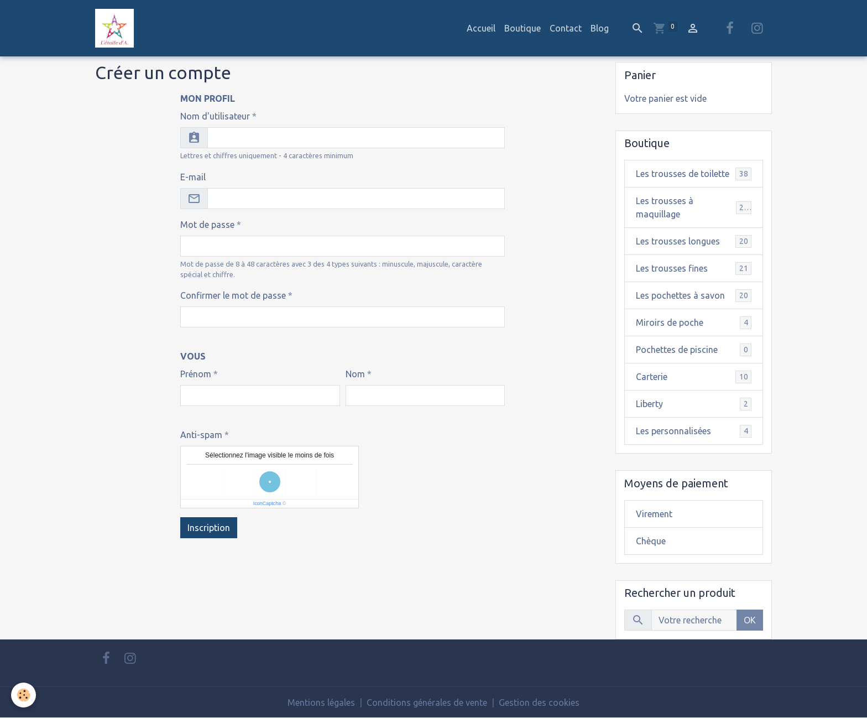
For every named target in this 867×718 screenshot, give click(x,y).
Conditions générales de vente (427, 702)
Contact (566, 28)
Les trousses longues (694, 241)
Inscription (208, 528)
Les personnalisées (694, 431)
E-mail (193, 177)
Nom (355, 374)
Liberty (694, 404)
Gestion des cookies (539, 702)
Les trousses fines (694, 268)
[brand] (116, 28)
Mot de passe (207, 225)
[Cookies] (23, 695)
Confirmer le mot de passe (233, 295)
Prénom (195, 374)
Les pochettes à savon (694, 295)
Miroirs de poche (694, 322)
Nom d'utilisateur (215, 116)
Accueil (481, 28)
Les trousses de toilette (694, 174)
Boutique (522, 28)
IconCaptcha (267, 503)
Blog (600, 28)
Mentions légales (321, 702)
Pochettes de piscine (694, 350)
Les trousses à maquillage (694, 207)
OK (750, 620)
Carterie (694, 377)
